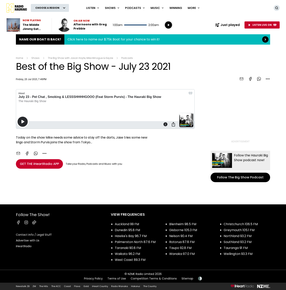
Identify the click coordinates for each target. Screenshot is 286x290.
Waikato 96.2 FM (127, 254)
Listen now (82, 25)
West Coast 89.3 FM (130, 259)
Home (19, 58)
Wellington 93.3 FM (238, 254)
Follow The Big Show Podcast (240, 166)
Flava (77, 286)
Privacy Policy (93, 278)
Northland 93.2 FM (237, 236)
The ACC (56, 286)
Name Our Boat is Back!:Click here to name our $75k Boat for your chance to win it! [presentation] (143, 39)
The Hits (43, 286)
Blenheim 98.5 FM (182, 224)
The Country (150, 286)
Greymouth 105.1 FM (239, 230)
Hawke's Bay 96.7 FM (131, 236)
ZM (34, 286)
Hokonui (135, 286)
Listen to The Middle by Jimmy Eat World (26, 25)
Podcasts (127, 58)
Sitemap (187, 278)
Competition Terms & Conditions (154, 278)
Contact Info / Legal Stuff (34, 235)
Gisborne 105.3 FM (183, 230)
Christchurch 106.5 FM (241, 224)
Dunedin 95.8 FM (127, 230)
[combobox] (267, 79)
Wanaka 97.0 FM (182, 254)
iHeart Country (100, 286)
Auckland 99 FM (127, 224)
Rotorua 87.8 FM (181, 242)
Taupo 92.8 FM (180, 248)
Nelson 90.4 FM (180, 236)
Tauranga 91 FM (236, 248)
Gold (86, 286)
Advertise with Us (27, 240)
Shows (35, 58)
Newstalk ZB (22, 286)
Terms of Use (116, 278)
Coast (67, 286)
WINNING (175, 8)
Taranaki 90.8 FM (128, 248)
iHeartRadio (24, 246)
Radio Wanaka (119, 286)
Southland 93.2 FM (237, 242)
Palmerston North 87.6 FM (135, 242)
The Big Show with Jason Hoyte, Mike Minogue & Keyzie (80, 58)
